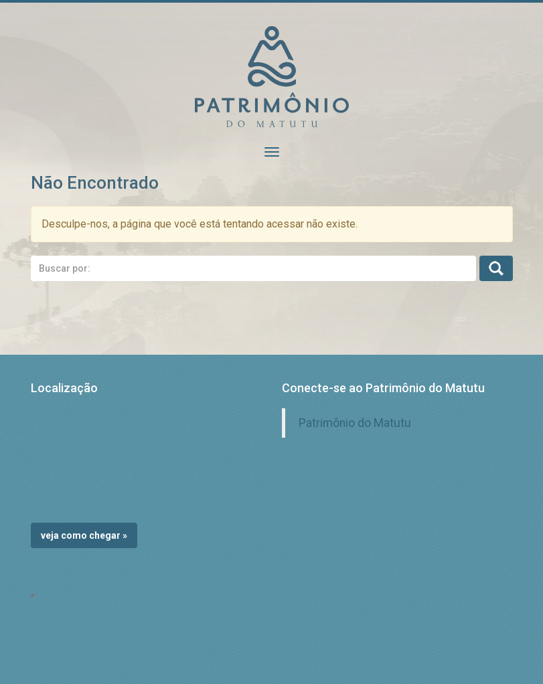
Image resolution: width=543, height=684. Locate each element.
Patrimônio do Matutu (355, 423)
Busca (496, 268)
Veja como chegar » (84, 535)
